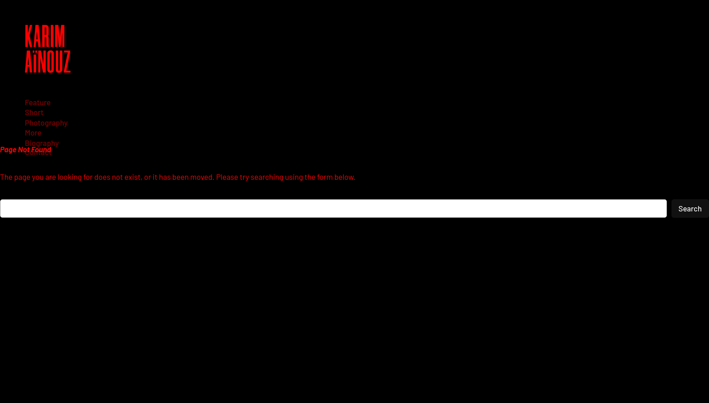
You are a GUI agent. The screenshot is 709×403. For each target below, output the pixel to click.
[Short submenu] (37, 112)
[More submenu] (36, 132)
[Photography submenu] (49, 122)
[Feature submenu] (41, 102)
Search (690, 208)
